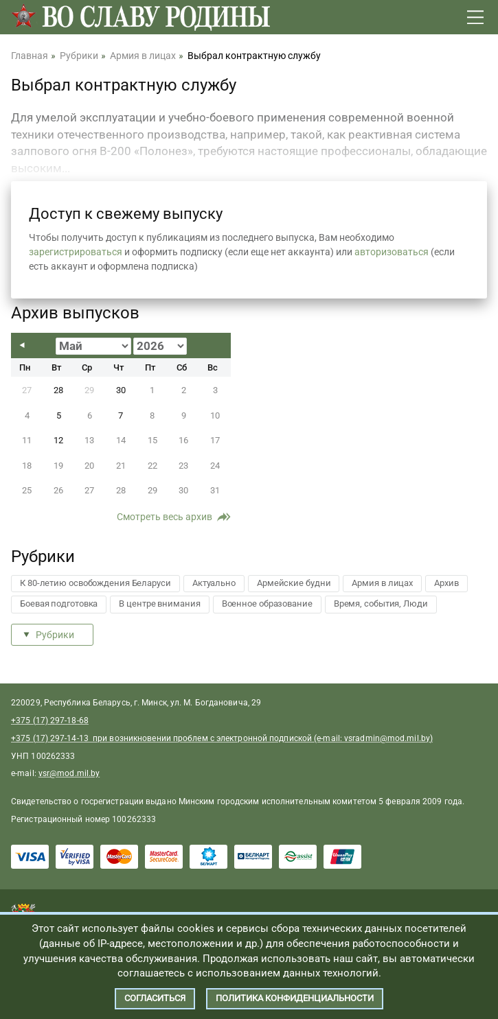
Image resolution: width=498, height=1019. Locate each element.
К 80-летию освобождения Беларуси (95, 583)
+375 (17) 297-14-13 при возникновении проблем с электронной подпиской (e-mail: (177, 738)
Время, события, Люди (381, 603)
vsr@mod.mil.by (69, 773)
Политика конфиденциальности (295, 998)
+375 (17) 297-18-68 (50, 720)
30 (121, 390)
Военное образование (267, 603)
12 (58, 440)
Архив (446, 583)
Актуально (214, 583)
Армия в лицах (382, 583)
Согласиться (154, 998)
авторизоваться (391, 251)
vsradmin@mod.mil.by (387, 738)
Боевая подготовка (59, 603)
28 (58, 390)
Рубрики (55, 634)
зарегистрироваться (75, 251)
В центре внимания (159, 603)
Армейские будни (294, 583)
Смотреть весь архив (164, 516)
